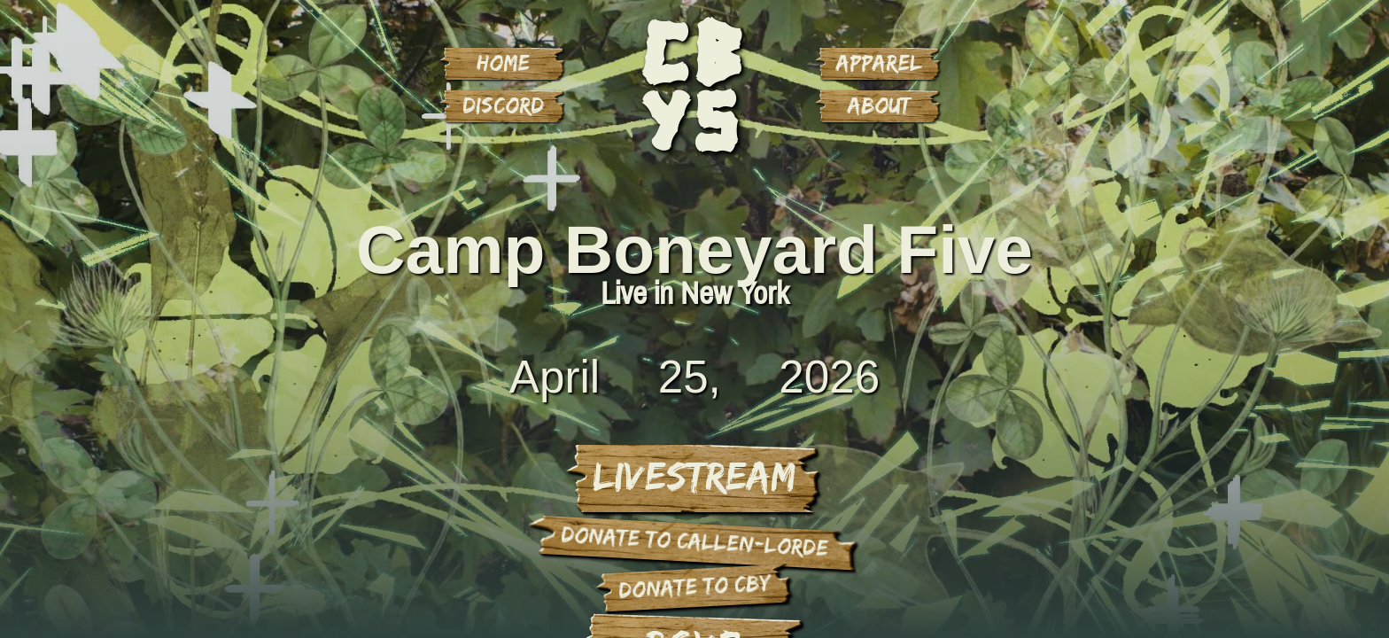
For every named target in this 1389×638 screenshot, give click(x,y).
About (879, 104)
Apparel (879, 62)
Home (503, 62)
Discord (503, 104)
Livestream (694, 475)
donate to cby (694, 585)
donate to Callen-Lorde (695, 540)
